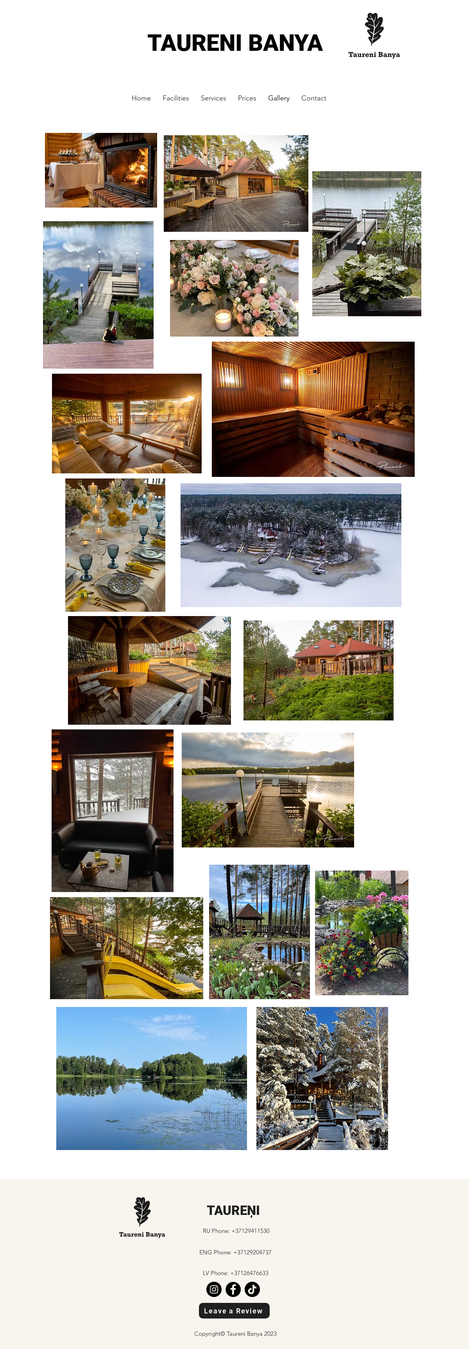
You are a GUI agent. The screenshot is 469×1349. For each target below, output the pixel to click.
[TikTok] (252, 1289)
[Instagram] (214, 1289)
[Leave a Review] (234, 1311)
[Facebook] (233, 1289)
